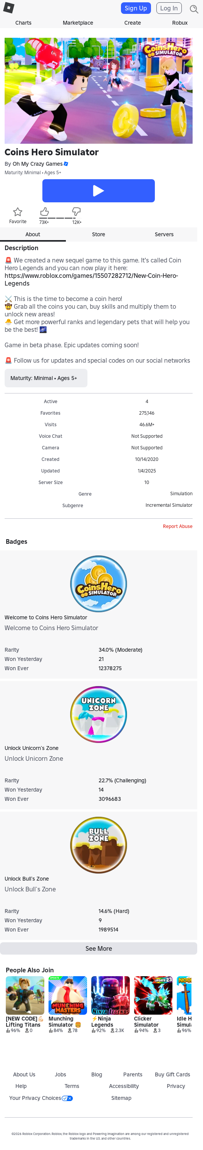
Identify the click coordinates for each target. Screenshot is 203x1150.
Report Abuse (178, 526)
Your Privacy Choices (41, 1098)
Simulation (181, 493)
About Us (24, 1074)
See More (99, 948)
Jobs (60, 1074)
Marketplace (78, 22)
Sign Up (136, 8)
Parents (133, 1074)
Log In (169, 8)
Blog (96, 1074)
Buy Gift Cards (172, 1074)
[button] (65, 163)
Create (132, 22)
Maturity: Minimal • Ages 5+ (33, 172)
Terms (72, 1086)
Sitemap (121, 1098)
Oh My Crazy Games (38, 163)
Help (21, 1086)
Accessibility (124, 1086)
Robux (180, 22)
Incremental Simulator (169, 505)
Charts (23, 22)
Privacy (176, 1086)
